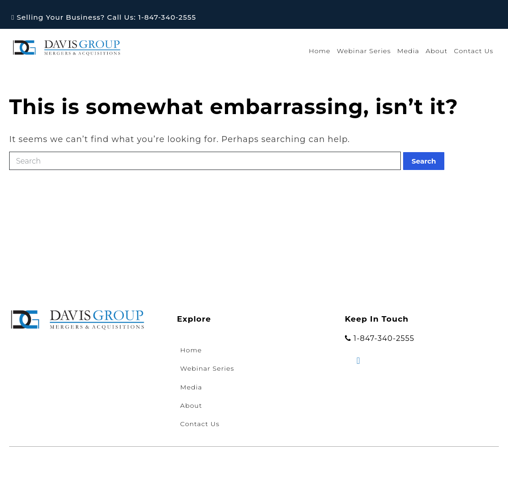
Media (408, 51)
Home (319, 51)
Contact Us (473, 51)
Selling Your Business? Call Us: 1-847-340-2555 (103, 17)
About (437, 51)
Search (423, 161)
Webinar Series (364, 51)
